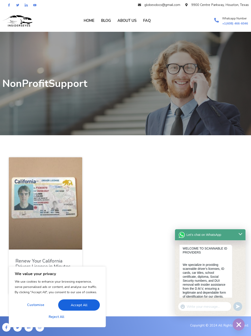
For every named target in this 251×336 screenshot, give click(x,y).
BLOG (106, 20)
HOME (89, 20)
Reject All (78, 305)
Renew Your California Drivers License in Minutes (43, 264)
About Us (127, 20)
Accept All (57, 316)
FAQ (147, 20)
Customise (35, 305)
